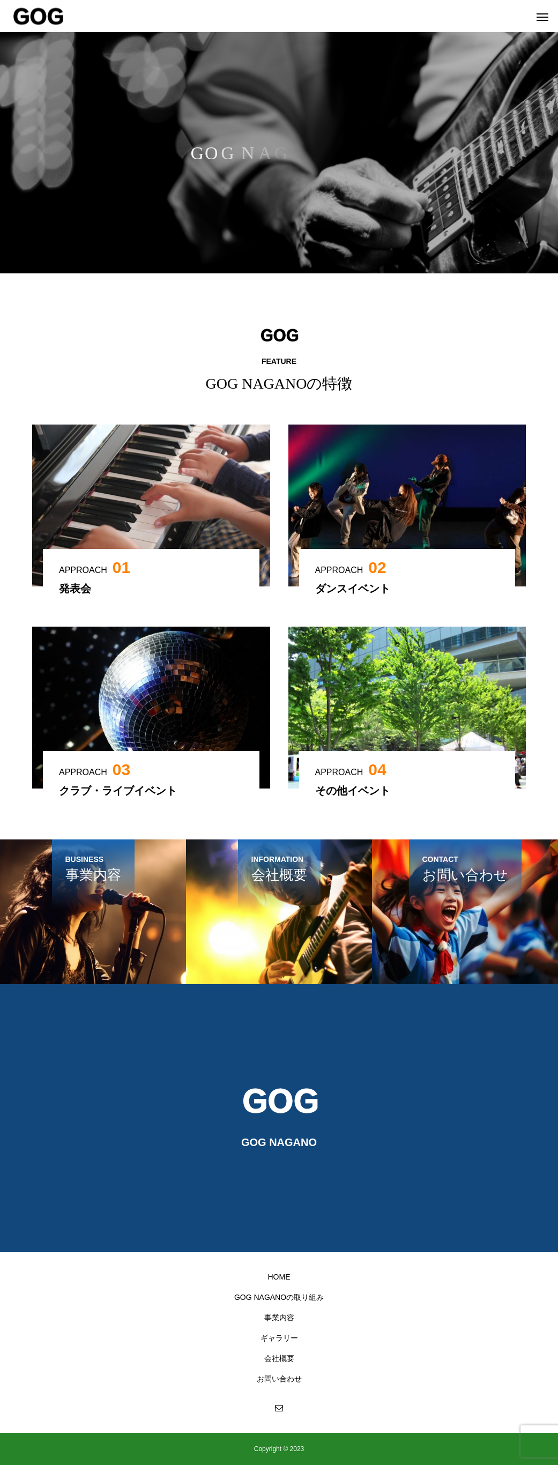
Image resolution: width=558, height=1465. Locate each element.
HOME (279, 1277)
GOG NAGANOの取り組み (279, 1297)
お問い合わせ (279, 1378)
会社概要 (279, 1358)
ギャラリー (279, 1338)
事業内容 (279, 1317)
